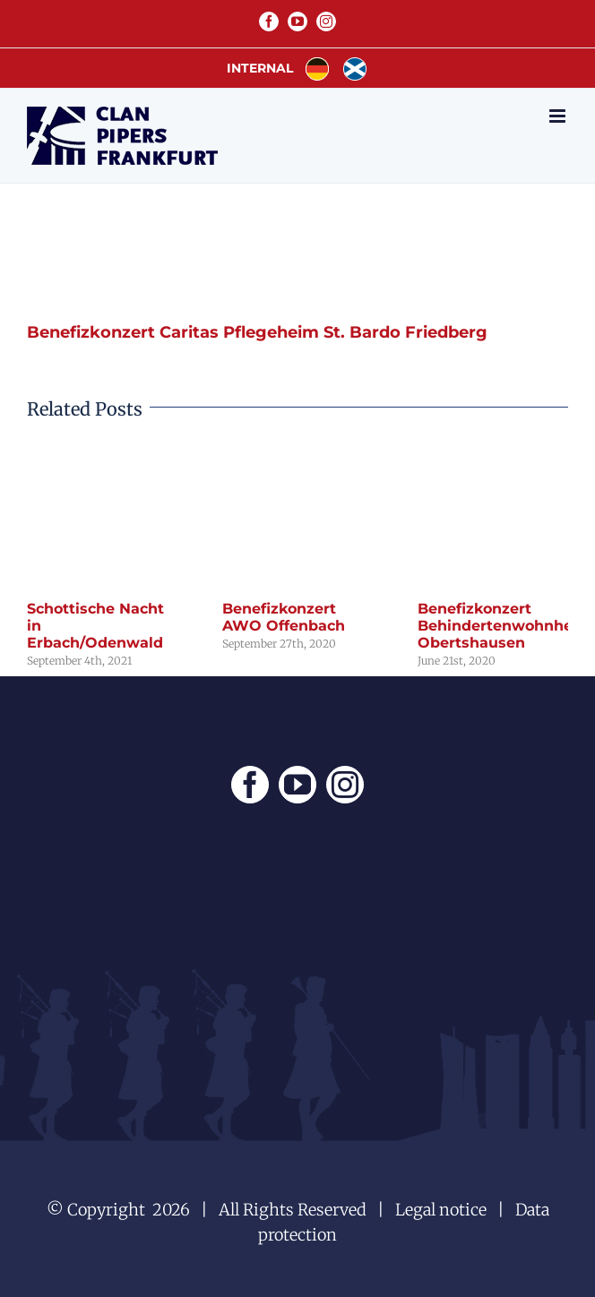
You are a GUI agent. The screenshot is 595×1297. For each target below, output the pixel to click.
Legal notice (441, 1209)
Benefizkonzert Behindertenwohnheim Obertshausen (505, 625)
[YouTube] (297, 784)
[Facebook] (250, 784)
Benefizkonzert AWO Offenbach (283, 617)
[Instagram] (345, 784)
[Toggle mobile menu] (558, 116)
